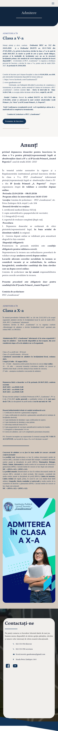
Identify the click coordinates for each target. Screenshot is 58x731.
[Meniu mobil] (53, 3)
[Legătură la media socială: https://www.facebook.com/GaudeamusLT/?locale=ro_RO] (8, 666)
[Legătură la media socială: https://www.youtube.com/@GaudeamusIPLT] (16, 666)
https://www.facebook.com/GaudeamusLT (20, 79)
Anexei (21, 97)
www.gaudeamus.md (12, 82)
